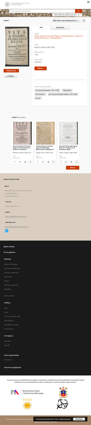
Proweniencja (9, 329)
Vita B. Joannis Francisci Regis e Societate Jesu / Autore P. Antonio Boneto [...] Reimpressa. (22, 147)
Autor (6, 312)
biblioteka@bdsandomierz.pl (16, 217)
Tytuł (6, 308)
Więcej (72, 168)
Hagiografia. (67, 90)
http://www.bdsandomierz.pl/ (16, 227)
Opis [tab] (41, 27)
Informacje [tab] (60, 27)
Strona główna (9, 252)
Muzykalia (7, 289)
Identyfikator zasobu (11, 325)
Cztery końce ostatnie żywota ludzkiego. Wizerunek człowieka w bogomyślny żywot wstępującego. (45, 147)
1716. (36, 55)
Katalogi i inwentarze (11, 273)
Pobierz (9, 76)
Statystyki (7, 341)
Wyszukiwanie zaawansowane (65, 15)
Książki (6, 281)
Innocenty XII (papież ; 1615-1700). (47, 90)
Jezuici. (38, 98)
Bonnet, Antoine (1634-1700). (44, 47)
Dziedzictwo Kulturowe (12, 268)
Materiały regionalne (11, 285)
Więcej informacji (65, 419)
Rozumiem (79, 419)
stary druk (37, 62)
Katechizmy (8, 277)
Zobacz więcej (9, 296)
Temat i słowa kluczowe (12, 316)
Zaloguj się (8, 360)
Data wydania (9, 321)
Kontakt (6, 345)
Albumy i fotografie (11, 264)
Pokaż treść (11, 71)
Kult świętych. (40, 94)
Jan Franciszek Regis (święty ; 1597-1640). (63, 94)
